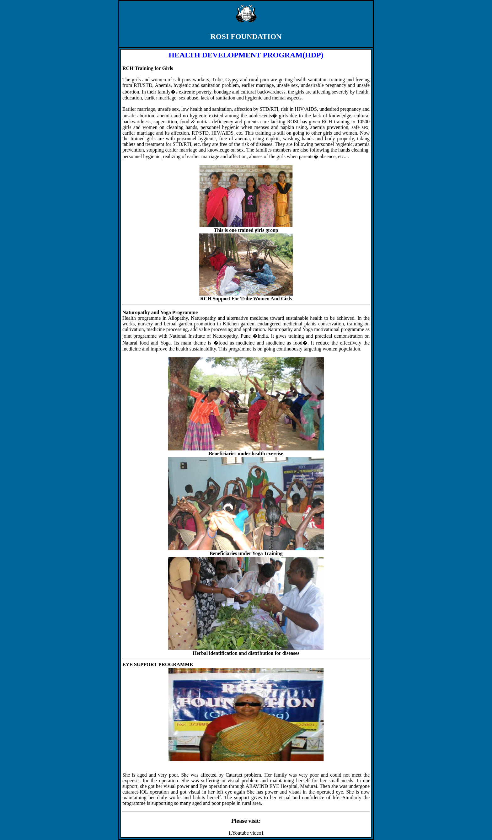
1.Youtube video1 (246, 833)
